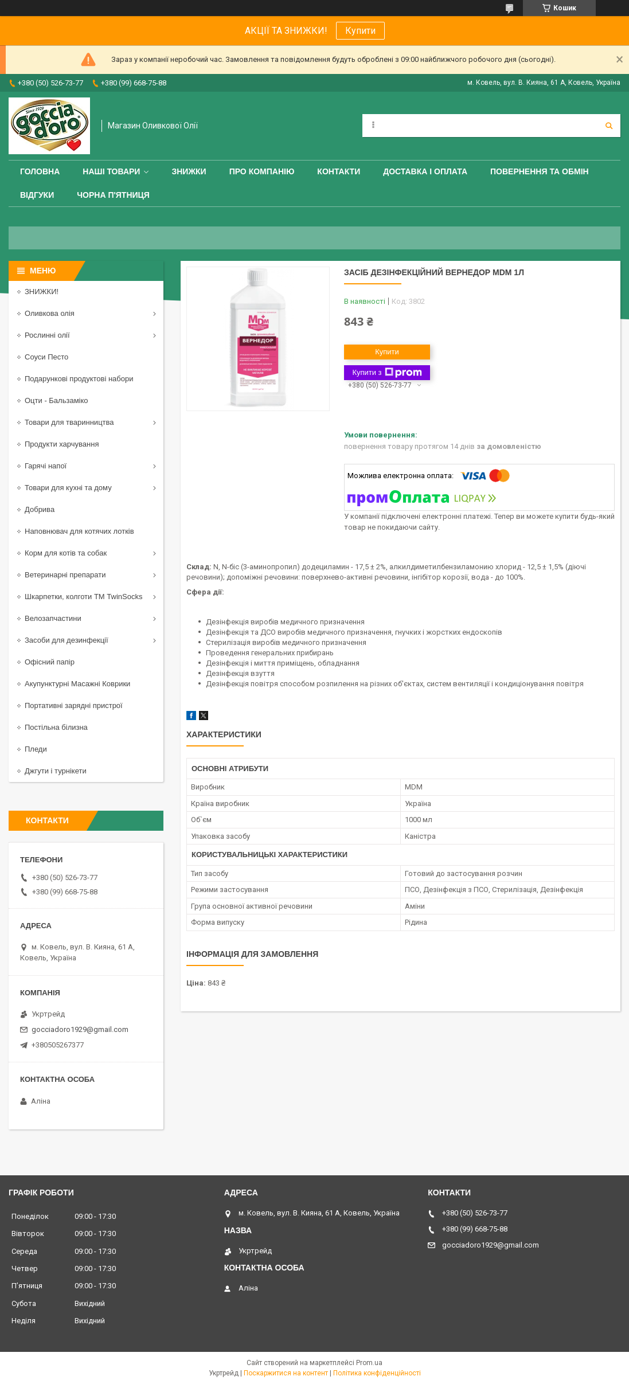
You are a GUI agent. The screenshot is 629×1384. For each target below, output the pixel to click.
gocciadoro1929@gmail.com (80, 1029)
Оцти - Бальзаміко (56, 400)
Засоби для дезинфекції (66, 640)
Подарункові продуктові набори (79, 378)
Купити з (386, 372)
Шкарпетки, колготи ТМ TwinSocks (83, 596)
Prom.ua (369, 1363)
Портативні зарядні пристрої (74, 705)
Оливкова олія (50, 313)
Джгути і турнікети (56, 771)
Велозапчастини (53, 618)
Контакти (338, 171)
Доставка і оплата (425, 171)
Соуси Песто (46, 357)
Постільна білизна (56, 727)
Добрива (39, 509)
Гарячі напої (46, 466)
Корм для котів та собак (66, 553)
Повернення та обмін (539, 171)
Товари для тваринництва (69, 422)
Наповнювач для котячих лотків (79, 531)
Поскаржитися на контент (286, 1373)
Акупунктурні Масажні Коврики (77, 683)
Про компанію (262, 171)
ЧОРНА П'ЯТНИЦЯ (113, 195)
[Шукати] (608, 125)
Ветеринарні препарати (65, 574)
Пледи (36, 749)
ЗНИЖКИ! (41, 291)
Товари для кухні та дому (68, 487)
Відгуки (37, 195)
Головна (40, 171)
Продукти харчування (62, 444)
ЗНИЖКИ (188, 171)
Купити (360, 30)
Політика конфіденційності (377, 1373)
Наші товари (111, 171)
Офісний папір (50, 662)
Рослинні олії (47, 335)
